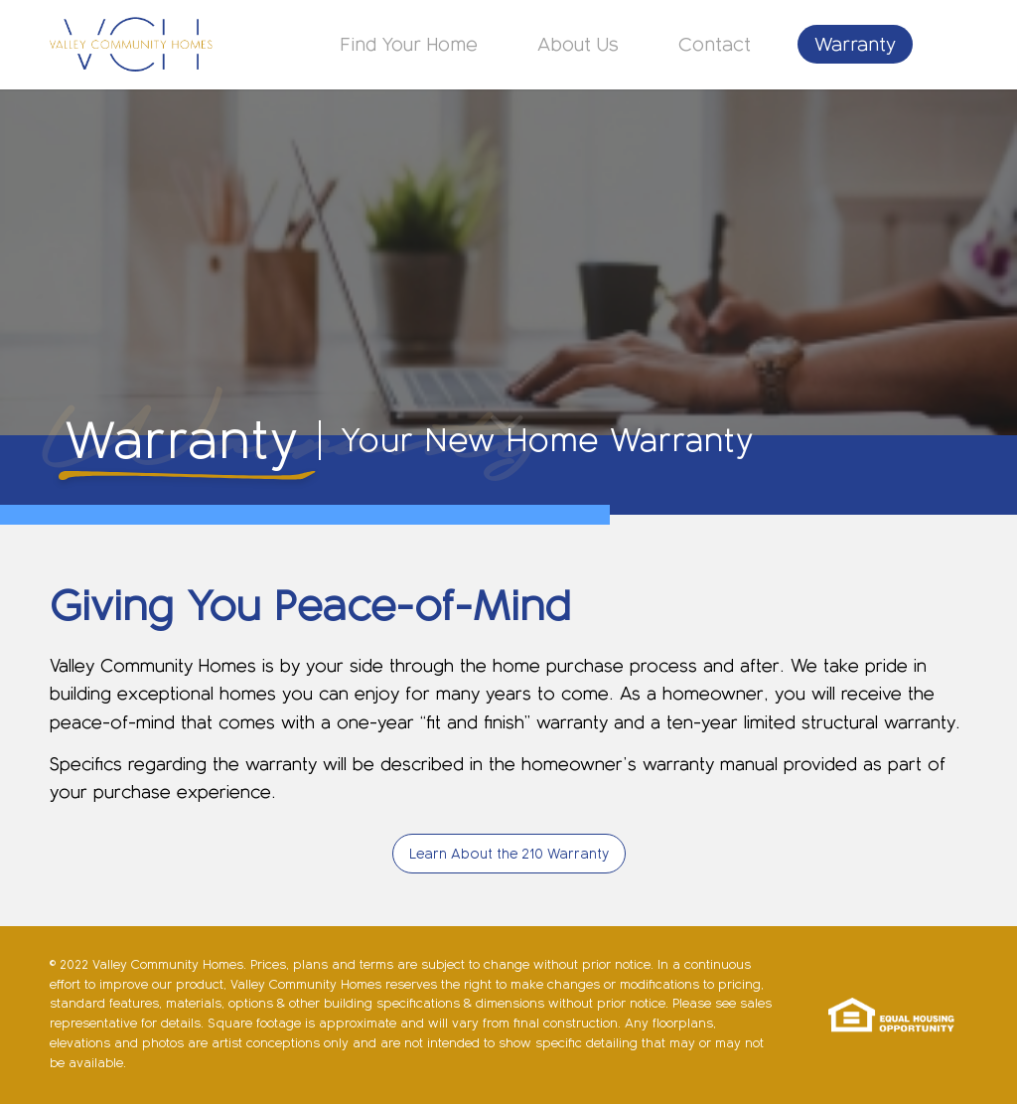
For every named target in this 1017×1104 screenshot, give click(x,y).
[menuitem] (409, 44)
